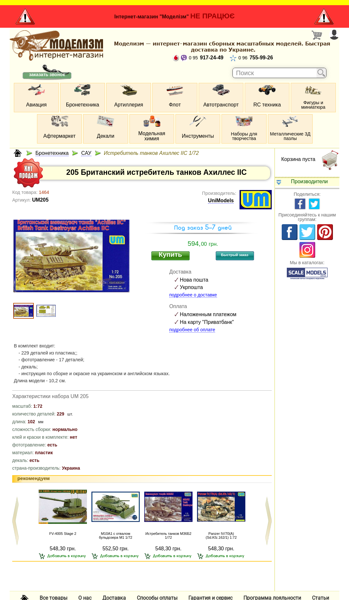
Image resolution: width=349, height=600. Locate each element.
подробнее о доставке (193, 294)
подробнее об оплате (192, 329)
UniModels (221, 200)
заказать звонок (47, 74)
